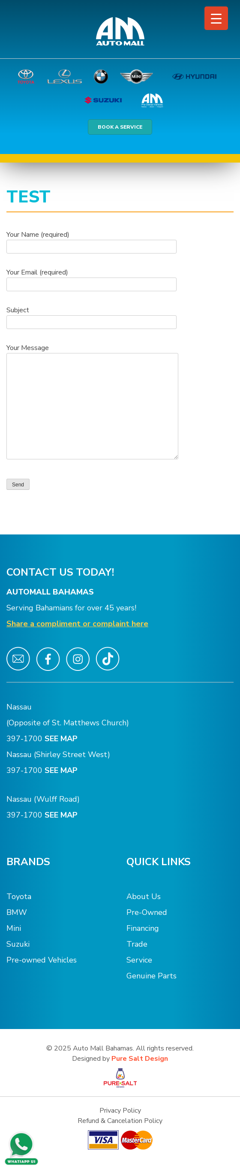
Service (139, 960)
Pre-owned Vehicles (41, 960)
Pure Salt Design (139, 1058)
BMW (16, 912)
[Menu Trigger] (216, 18)
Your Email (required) (91, 278)
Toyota (18, 896)
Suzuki (18, 944)
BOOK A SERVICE (120, 127)
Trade (136, 944)
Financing (142, 928)
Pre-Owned (146, 912)
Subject (91, 316)
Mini (13, 928)
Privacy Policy (120, 1110)
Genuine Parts (151, 976)
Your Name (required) (91, 240)
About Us (143, 896)
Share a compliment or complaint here (77, 624)
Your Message (92, 402)
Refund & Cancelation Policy (120, 1121)
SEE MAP (62, 738)
